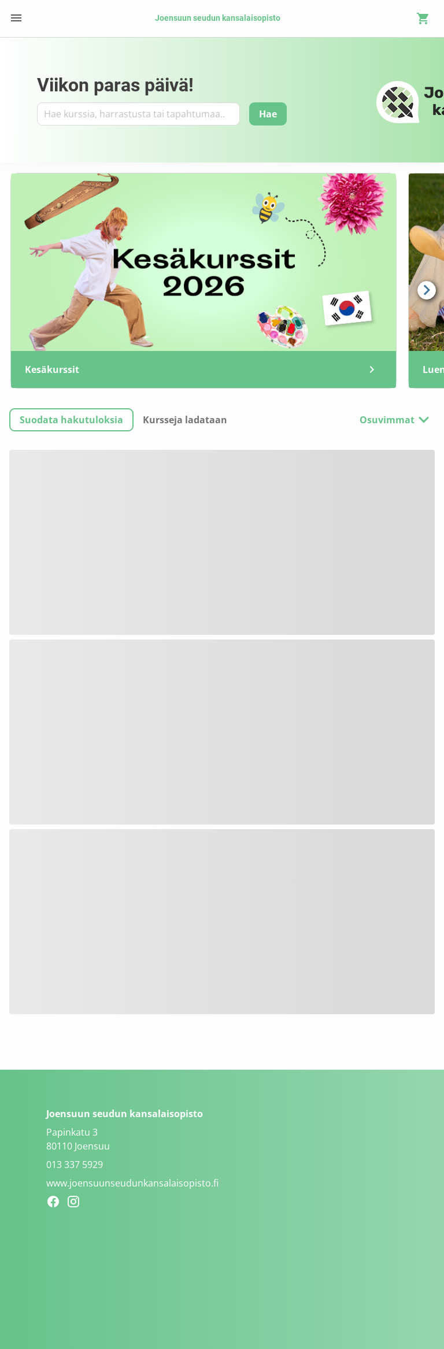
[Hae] (268, 113)
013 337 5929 (74, 1164)
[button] (71, 419)
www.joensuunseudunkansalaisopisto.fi (132, 1183)
